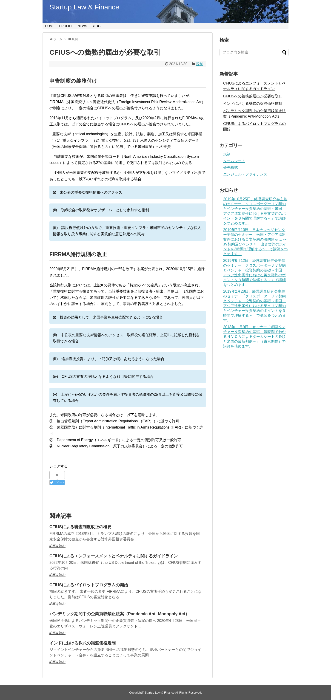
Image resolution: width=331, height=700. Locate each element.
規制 (199, 64)
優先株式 (230, 167)
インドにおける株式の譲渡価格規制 (82, 643)
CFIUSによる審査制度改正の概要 (80, 527)
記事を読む (57, 546)
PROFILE (66, 26)
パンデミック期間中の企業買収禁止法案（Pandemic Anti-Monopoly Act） (119, 614)
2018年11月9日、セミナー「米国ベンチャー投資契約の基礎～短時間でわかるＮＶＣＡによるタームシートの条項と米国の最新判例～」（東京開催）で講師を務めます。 (254, 336)
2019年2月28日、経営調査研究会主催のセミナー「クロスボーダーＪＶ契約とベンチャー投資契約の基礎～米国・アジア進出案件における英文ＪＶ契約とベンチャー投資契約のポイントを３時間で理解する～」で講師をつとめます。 (254, 305)
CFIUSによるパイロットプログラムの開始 (88, 585)
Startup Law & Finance (84, 7)
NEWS (82, 26)
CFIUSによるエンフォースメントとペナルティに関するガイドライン (113, 556)
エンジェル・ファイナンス (245, 174)
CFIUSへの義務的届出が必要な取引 (252, 96)
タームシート (234, 161)
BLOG (95, 26)
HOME (50, 26)
